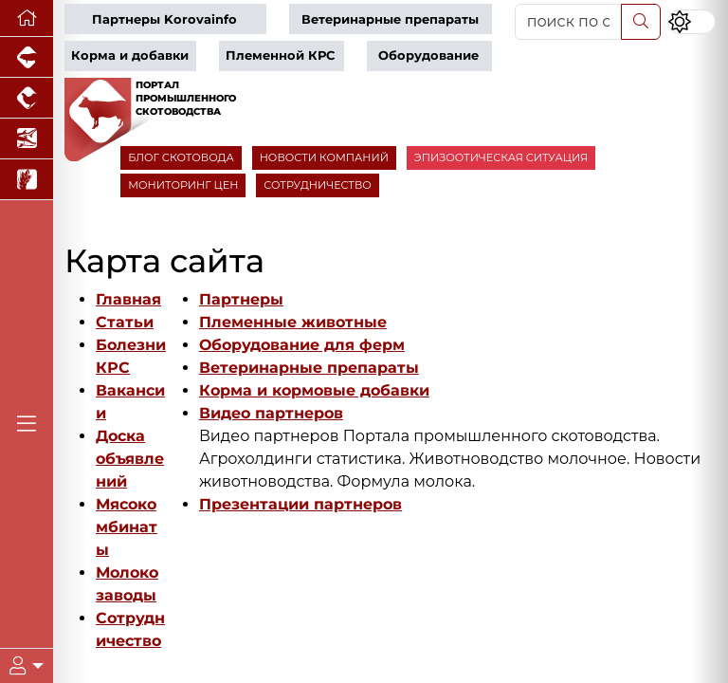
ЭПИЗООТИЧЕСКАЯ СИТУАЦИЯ (501, 157)
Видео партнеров (271, 413)
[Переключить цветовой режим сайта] (691, 21)
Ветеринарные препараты (390, 19)
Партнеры (241, 299)
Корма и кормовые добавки (314, 390)
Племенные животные (293, 322)
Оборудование (428, 55)
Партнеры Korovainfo (164, 19)
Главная (128, 299)
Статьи (125, 322)
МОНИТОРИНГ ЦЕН (183, 185)
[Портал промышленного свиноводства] (26, 57)
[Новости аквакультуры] (26, 139)
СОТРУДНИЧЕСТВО (318, 185)
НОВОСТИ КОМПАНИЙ (324, 157)
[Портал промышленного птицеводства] (26, 98)
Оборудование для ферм (302, 345)
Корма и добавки (130, 55)
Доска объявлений (130, 458)
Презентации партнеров (300, 504)
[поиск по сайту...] (568, 22)
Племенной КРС (280, 55)
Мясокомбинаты (126, 527)
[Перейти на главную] (26, 18)
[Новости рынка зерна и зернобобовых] (26, 179)
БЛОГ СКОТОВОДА (180, 157)
